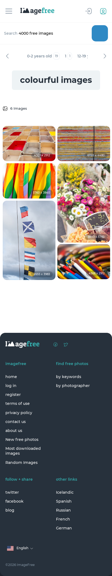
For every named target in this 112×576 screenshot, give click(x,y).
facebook (14, 501)
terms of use (17, 403)
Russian (63, 510)
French (63, 519)
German (64, 528)
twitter (12, 492)
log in (11, 385)
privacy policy (18, 412)
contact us (15, 421)
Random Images (21, 462)
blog (9, 510)
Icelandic (65, 492)
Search (100, 33)
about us (13, 430)
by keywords (68, 376)
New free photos (21, 439)
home (11, 376)
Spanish (64, 501)
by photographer (73, 385)
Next (104, 56)
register (13, 394)
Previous (7, 56)
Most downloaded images (23, 451)
